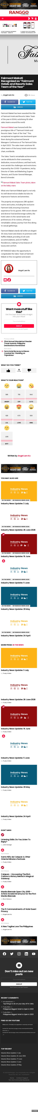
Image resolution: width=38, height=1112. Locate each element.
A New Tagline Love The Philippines (17, 926)
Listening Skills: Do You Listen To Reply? (15, 840)
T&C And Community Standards (19, 1080)
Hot (3, 560)
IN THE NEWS (6, 500)
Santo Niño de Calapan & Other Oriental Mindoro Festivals (15, 858)
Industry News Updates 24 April (15, 635)
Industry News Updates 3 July (15, 503)
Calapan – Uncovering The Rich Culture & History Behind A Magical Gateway (17, 876)
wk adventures (8, 1002)
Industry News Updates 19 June (15, 556)
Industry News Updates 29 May (15, 609)
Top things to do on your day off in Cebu (18, 1004)
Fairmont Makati (7, 127)
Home (12, 1078)
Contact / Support (22, 1078)
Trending (3, 534)
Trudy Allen (6, 1007)
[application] (19, 1034)
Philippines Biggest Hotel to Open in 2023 (18, 1009)
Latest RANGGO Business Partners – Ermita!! (8, 32)
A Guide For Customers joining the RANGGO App (28, 32)
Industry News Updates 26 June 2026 (18, 530)
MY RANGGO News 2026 (21, 500)
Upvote (8, 370)
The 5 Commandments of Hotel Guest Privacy (18, 910)
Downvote (29, 370)
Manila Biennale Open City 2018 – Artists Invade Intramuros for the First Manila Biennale (18, 893)
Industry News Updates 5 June (15, 582)
